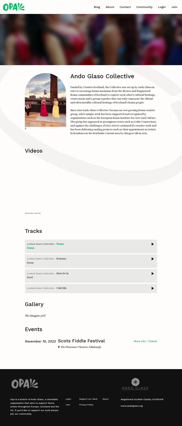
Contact (125, 7)
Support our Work (88, 399)
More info (140, 341)
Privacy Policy (86, 405)
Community (144, 7)
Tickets (152, 341)
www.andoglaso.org (132, 406)
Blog (97, 7)
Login (162, 7)
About (110, 7)
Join (174, 7)
